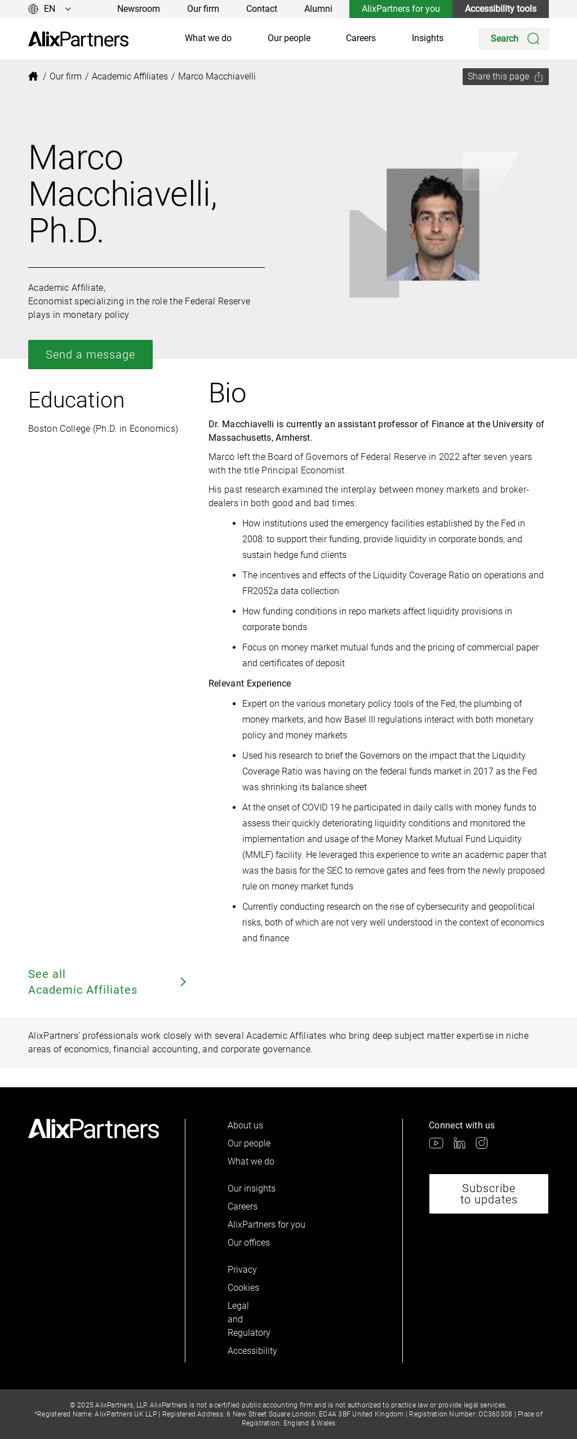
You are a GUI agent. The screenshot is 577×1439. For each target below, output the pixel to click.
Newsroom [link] (138, 8)
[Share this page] (506, 77)
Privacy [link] (242, 1269)
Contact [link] (261, 8)
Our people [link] (289, 38)
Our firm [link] (203, 8)
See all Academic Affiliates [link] (108, 982)
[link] (78, 39)
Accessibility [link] (247, 1350)
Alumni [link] (318, 8)
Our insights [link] (252, 1188)
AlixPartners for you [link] (401, 8)
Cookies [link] (243, 1287)
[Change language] (50, 9)
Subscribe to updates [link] (489, 1193)
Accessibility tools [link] (500, 8)
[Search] (514, 39)
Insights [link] (427, 38)
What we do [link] (208, 38)
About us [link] (245, 1125)
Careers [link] (361, 38)
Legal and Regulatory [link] (247, 1319)
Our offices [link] (249, 1242)
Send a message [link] (90, 354)
